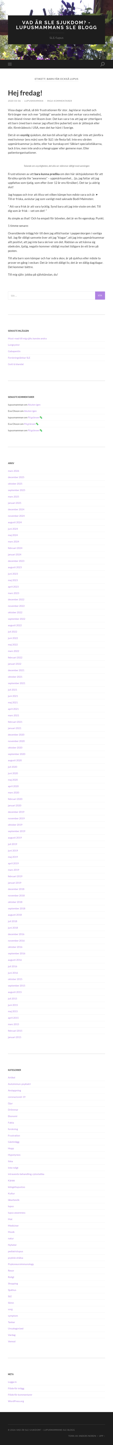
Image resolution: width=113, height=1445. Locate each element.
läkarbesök (13, 1199)
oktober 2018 (15, 901)
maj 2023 (13, 579)
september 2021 (16, 682)
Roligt (11, 1276)
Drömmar (13, 1109)
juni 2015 (13, 1004)
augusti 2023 (15, 567)
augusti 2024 (15, 522)
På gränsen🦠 (35, 417)
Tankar (11, 1321)
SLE (10, 1296)
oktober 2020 (15, 747)
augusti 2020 (15, 760)
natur (11, 1238)
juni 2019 (13, 850)
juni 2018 (13, 927)
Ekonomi (12, 1115)
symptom (13, 1315)
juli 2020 (12, 766)
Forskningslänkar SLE (19, 357)
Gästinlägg (13, 1141)
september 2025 (16, 489)
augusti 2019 (15, 837)
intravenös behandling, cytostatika (26, 1173)
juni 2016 (13, 972)
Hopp (11, 1148)
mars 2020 (13, 792)
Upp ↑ (102, 1436)
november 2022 (16, 605)
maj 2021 (13, 702)
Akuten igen (34, 404)
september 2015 (16, 985)
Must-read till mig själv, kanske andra (27, 338)
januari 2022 (14, 663)
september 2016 (16, 953)
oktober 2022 (15, 612)
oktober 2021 (15, 676)
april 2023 (13, 586)
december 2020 (16, 734)
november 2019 (16, 818)
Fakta (11, 1122)
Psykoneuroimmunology (21, 1264)
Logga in (12, 1381)
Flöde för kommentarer (20, 1394)
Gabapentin (14, 351)
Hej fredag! (25, 93)
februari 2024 (15, 547)
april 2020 (13, 785)
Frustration (14, 1135)
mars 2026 (13, 470)
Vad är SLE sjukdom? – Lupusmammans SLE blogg (45, 1430)
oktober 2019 (15, 824)
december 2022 (16, 599)
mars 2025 (13, 496)
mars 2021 (13, 715)
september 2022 (16, 618)
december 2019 (16, 811)
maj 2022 (13, 644)
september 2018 (16, 908)
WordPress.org (16, 1400)
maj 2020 (13, 779)
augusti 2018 (15, 914)
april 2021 (13, 708)
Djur (10, 1103)
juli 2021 (12, 689)
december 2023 (16, 560)
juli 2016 (12, 966)
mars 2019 (13, 869)
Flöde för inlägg (16, 1388)
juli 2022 (12, 631)
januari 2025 (14, 502)
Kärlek (11, 1180)
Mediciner (13, 1225)
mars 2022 (13, 650)
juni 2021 (13, 695)
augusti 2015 (15, 991)
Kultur (11, 1193)
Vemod (11, 1341)
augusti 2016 (15, 959)
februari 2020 (15, 798)
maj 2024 (13, 535)
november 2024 (16, 515)
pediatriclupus (15, 1251)
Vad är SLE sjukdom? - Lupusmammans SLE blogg (57, 25)
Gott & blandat (16, 363)
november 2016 (16, 940)
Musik (11, 1231)
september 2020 (16, 753)
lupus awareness (16, 1212)
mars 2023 (13, 592)
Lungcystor (14, 344)
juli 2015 (12, 998)
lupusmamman (33, 100)
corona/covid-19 (16, 1096)
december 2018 (16, 888)
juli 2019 (12, 843)
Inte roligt (13, 1167)
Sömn (11, 1302)
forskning (13, 1128)
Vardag (11, 1334)
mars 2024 (13, 541)
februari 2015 (15, 1030)
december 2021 (16, 670)
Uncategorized (15, 1328)
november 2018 (16, 895)
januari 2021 (14, 728)
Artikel (11, 1077)
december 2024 (16, 509)
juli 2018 (12, 921)
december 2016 (16, 933)
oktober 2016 (15, 946)
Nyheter (12, 1244)
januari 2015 (14, 1036)
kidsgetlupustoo (16, 1186)
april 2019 (13, 863)
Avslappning (14, 1090)
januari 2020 (14, 805)
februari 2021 (15, 721)
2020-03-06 (14, 100)
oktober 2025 (15, 483)
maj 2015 (13, 1011)
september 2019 (16, 830)
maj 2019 (13, 856)
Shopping (13, 1283)
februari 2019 (15, 876)
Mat (10, 1218)
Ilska (10, 1161)
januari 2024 (14, 554)
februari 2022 (15, 657)
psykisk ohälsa (15, 1257)
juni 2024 (13, 528)
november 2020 (16, 740)
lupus (11, 1206)
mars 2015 (13, 1024)
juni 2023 (13, 573)
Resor (11, 1270)
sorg (10, 1309)
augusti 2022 (15, 625)
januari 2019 (14, 882)
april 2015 (13, 1017)
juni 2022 (13, 638)
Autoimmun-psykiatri (19, 1083)
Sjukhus (12, 1289)
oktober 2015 (15, 979)
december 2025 (16, 477)
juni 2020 (13, 773)
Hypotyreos (14, 1154)
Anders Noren (87, 1436)
